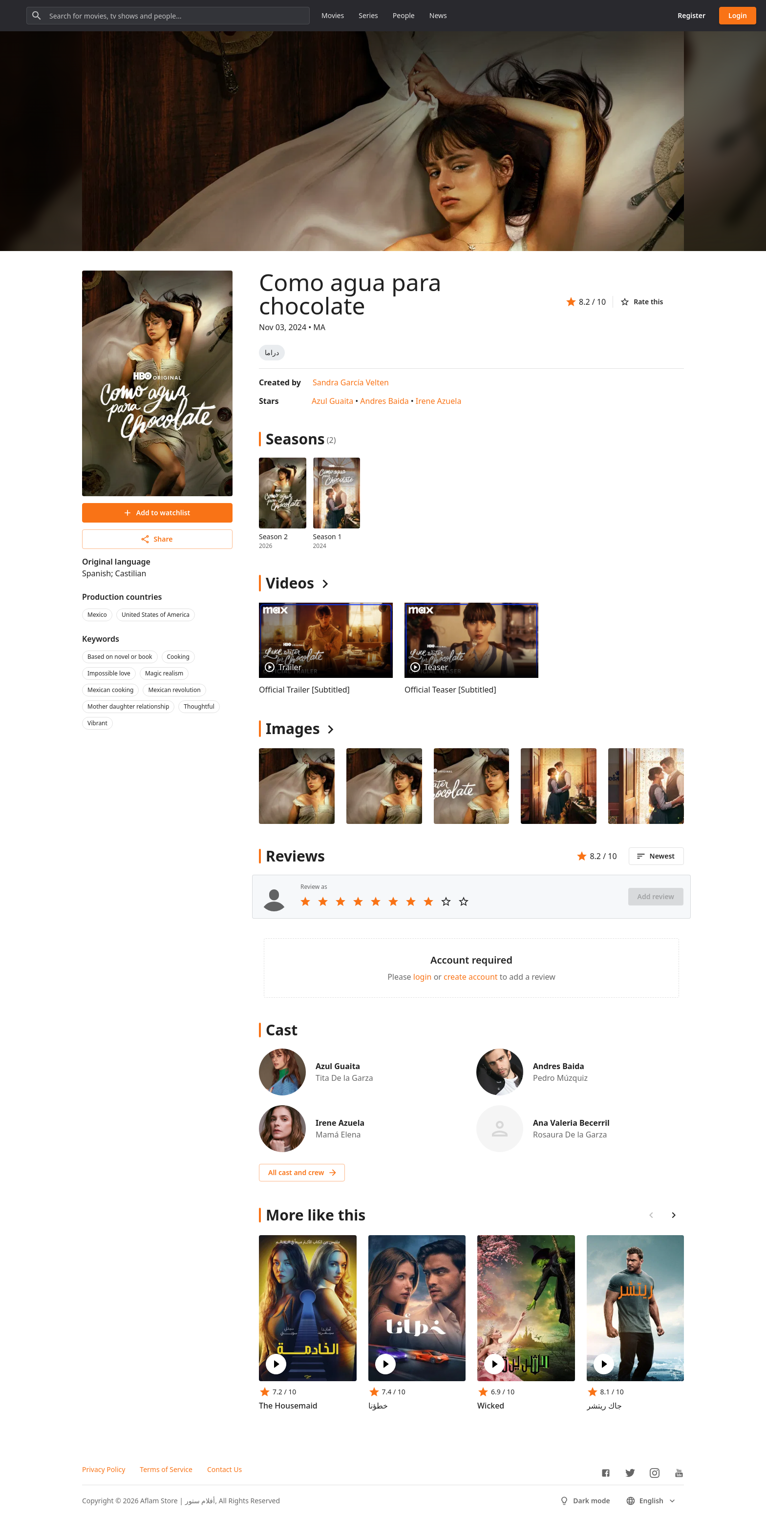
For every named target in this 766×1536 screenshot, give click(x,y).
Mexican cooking (110, 690)
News (526, 15)
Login (737, 15)
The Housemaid (288, 1405)
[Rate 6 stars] (393, 901)
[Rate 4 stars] (358, 901)
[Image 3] (558, 786)
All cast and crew (303, 1173)
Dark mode (584, 1501)
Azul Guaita (332, 401)
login (422, 976)
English (651, 1501)
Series (456, 15)
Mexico (97, 614)
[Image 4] (646, 786)
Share (156, 539)
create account (471, 976)
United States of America (156, 614)
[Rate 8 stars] (428, 901)
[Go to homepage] (54, 15)
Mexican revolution (174, 690)
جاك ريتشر (604, 1405)
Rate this (641, 302)
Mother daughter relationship (128, 706)
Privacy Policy (103, 1469)
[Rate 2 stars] (323, 901)
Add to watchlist (157, 513)
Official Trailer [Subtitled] (304, 689)
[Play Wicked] (494, 1364)
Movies (420, 15)
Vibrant (97, 723)
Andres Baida (384, 401)
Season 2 (273, 536)
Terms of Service (166, 1469)
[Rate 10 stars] (463, 901)
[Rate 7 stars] (411, 901)
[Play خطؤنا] (385, 1364)
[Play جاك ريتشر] (604, 1364)
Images (293, 728)
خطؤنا (378, 1405)
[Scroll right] (673, 1215)
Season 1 (327, 536)
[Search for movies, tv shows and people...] (256, 15)
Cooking (178, 656)
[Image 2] (472, 786)
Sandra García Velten (351, 382)
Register (691, 15)
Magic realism (164, 673)
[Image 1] (384, 786)
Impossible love (108, 673)
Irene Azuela (439, 401)
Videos (290, 583)
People (492, 15)
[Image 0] (297, 786)
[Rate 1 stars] (305, 901)
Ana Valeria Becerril (571, 1122)
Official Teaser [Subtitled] (450, 689)
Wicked (490, 1405)
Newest (655, 856)
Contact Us (224, 1469)
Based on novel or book (119, 656)
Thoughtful (199, 706)
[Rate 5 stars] (375, 901)
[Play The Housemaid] (276, 1364)
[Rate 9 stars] (446, 901)
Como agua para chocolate (350, 293)
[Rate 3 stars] (340, 901)
